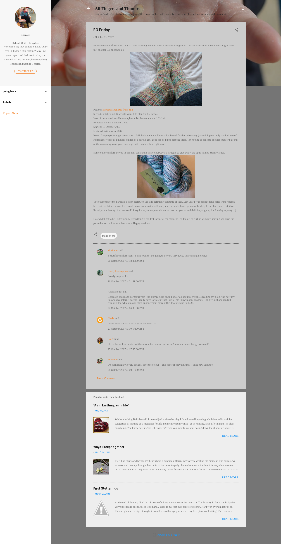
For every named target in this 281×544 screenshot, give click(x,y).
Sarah (25, 35)
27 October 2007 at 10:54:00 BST (126, 328)
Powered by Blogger (165, 534)
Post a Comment (106, 378)
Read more (230, 435)
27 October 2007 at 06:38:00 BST (126, 308)
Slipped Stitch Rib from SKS (118, 109)
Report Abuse (11, 113)
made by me (108, 235)
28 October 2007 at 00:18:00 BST (126, 369)
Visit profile (25, 71)
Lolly (111, 338)
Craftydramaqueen (118, 271)
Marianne (113, 250)
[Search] (243, 9)
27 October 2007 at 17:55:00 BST (126, 349)
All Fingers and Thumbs (117, 8)
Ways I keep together (108, 447)
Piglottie (112, 359)
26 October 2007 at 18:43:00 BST (126, 260)
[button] (236, 30)
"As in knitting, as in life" (111, 405)
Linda (111, 318)
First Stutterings (105, 488)
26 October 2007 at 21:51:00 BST (126, 281)
